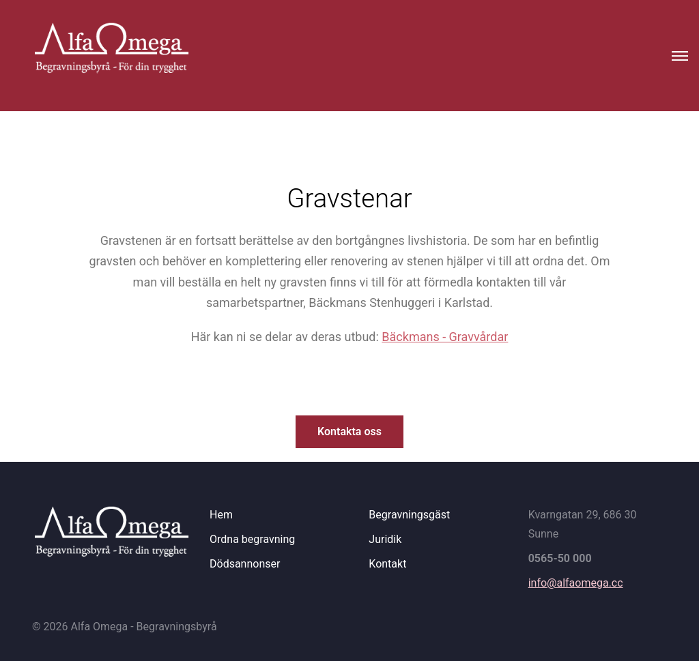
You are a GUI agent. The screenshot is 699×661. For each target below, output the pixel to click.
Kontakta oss (349, 431)
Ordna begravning (252, 539)
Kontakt (387, 563)
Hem (221, 514)
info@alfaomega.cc (575, 582)
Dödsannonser (245, 563)
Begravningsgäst (409, 514)
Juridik (385, 539)
